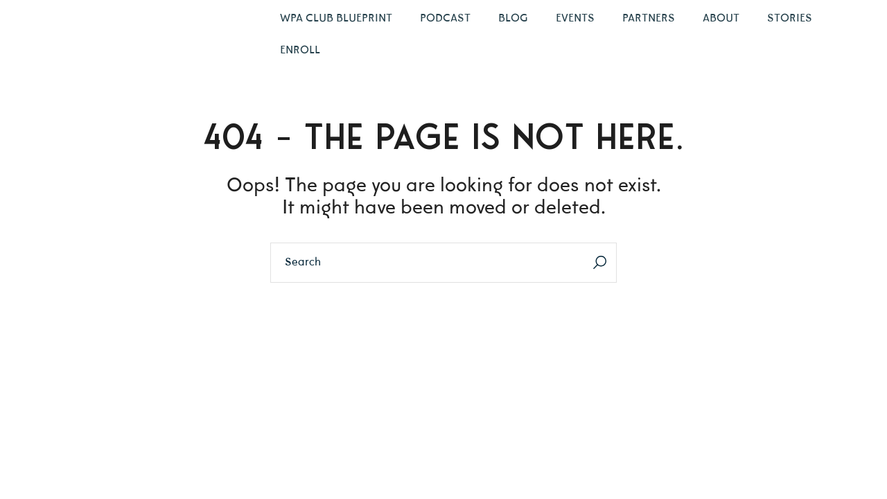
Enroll (300, 50)
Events (575, 18)
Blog (513, 18)
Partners (648, 18)
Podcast (445, 18)
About (721, 18)
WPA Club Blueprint (336, 18)
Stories (789, 18)
